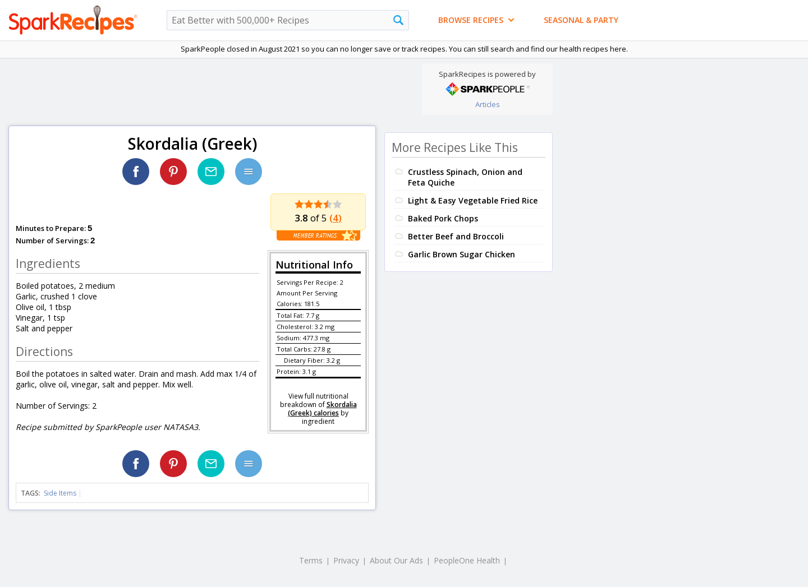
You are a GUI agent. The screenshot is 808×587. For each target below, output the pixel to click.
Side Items (60, 493)
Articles (487, 104)
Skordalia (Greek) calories (322, 409)
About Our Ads (396, 560)
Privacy (346, 560)
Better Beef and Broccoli (456, 236)
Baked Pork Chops (443, 218)
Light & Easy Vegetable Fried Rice (473, 200)
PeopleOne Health (467, 560)
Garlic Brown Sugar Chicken (461, 254)
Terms (311, 560)
